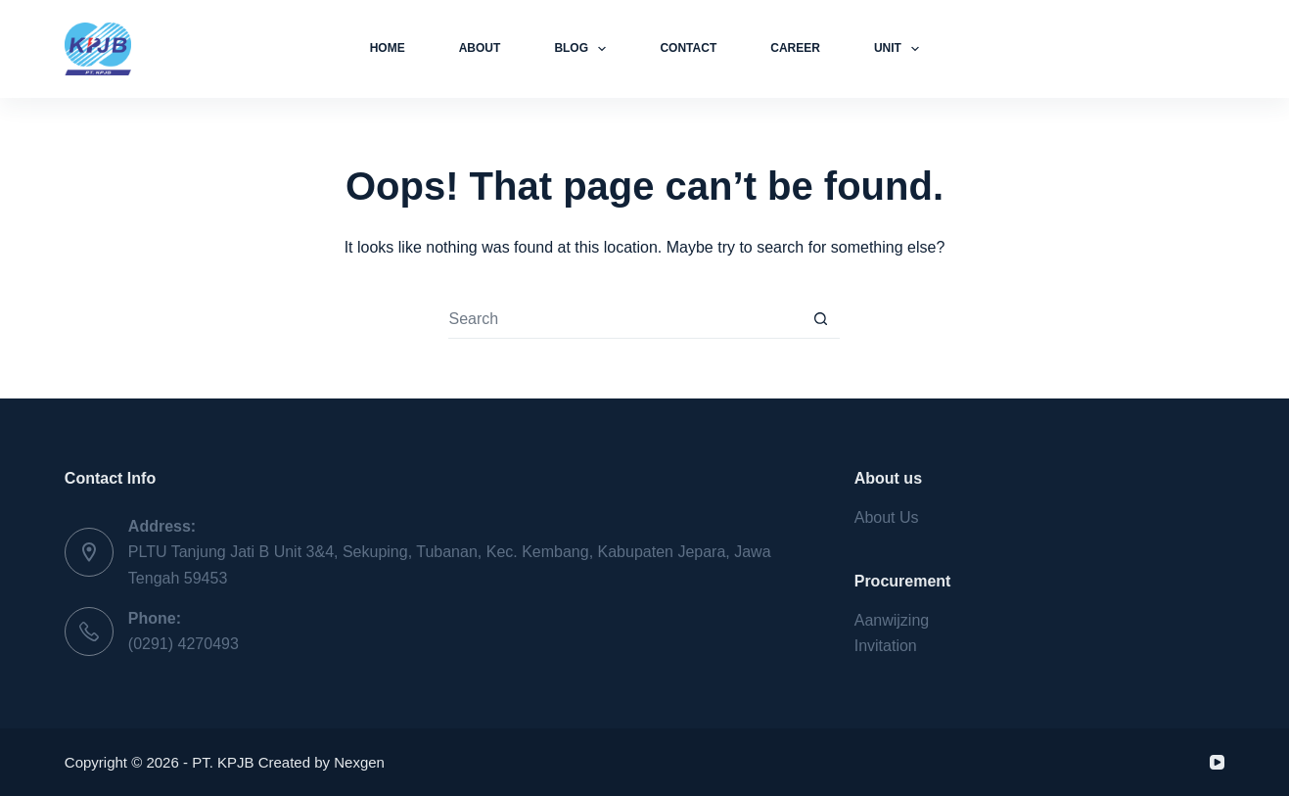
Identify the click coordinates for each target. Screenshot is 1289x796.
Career (795, 48)
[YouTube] (1217, 762)
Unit (900, 49)
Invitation (885, 645)
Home (387, 48)
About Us (886, 517)
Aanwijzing (891, 620)
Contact (688, 48)
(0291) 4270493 (183, 643)
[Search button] (820, 319)
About (480, 48)
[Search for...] (624, 319)
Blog (584, 49)
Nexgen (359, 762)
